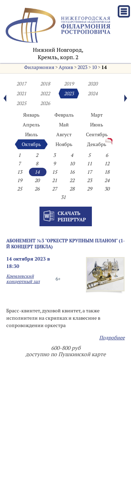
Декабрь (96, 144)
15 (54, 172)
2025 (21, 103)
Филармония (39, 67)
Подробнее (112, 337)
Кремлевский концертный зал (23, 278)
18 (106, 172)
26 (37, 189)
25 (19, 189)
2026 (45, 103)
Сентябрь (97, 134)
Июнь (96, 125)
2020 (92, 84)
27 (54, 189)
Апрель (31, 125)
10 (94, 67)
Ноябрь (64, 144)
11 (89, 163)
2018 (45, 84)
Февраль (64, 115)
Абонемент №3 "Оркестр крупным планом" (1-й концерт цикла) (65, 243)
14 (104, 67)
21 (54, 180)
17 (89, 172)
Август (64, 134)
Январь (31, 115)
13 (19, 172)
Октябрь (31, 144)
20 (37, 180)
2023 (82, 67)
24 (106, 180)
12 (106, 163)
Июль (31, 134)
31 (63, 197)
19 (19, 180)
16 (72, 172)
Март (97, 115)
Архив (66, 67)
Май (64, 125)
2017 (21, 84)
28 (72, 189)
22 (72, 180)
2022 (45, 93)
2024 (92, 93)
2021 (21, 93)
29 (89, 189)
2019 (69, 84)
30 (106, 189)
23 (89, 180)
